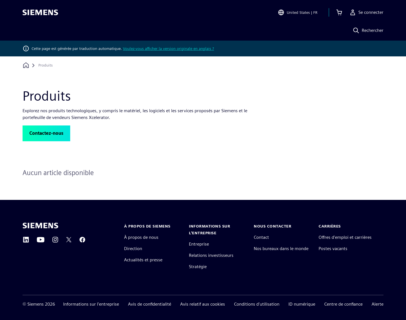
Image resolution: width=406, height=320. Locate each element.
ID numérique (301, 304)
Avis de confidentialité (149, 304)
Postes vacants (333, 248)
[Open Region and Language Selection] (297, 12)
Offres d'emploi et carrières (345, 237)
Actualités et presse (143, 259)
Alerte (377, 304)
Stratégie (198, 266)
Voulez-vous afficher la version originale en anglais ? (168, 48)
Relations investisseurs (211, 255)
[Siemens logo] (40, 12)
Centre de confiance (343, 304)
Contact (261, 237)
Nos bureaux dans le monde (281, 248)
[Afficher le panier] (339, 12)
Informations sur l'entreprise (91, 304)
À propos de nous (141, 237)
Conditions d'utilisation (256, 304)
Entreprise (199, 244)
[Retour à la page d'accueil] (26, 65)
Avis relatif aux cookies (202, 304)
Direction (133, 248)
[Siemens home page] (40, 225)
